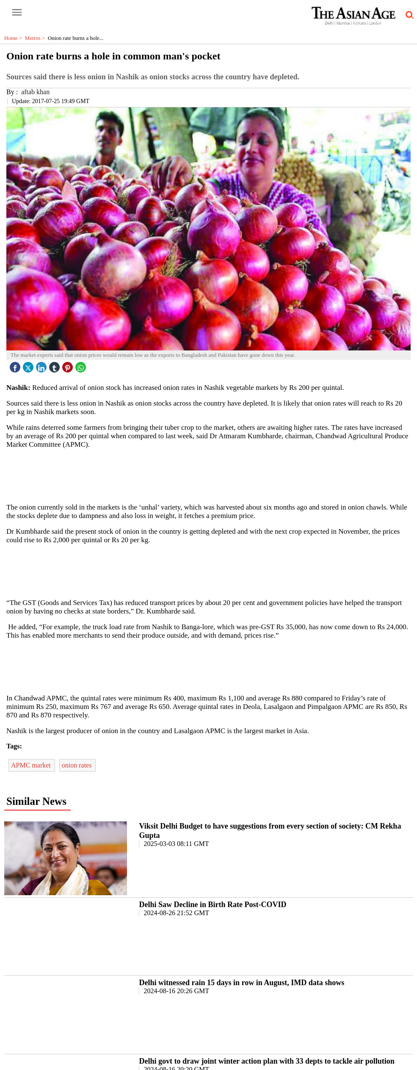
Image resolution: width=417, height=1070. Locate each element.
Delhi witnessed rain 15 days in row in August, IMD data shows (241, 982)
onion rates (78, 765)
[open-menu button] (17, 12)
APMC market (31, 765)
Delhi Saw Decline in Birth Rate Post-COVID (212, 904)
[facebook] (16, 365)
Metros (36, 38)
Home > (14, 38)
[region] (211, 475)
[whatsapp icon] (81, 365)
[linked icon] (42, 365)
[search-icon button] (408, 15)
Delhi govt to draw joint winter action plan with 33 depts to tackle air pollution (266, 1061)
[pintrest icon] (68, 365)
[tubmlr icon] (55, 365)
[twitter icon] (29, 365)
